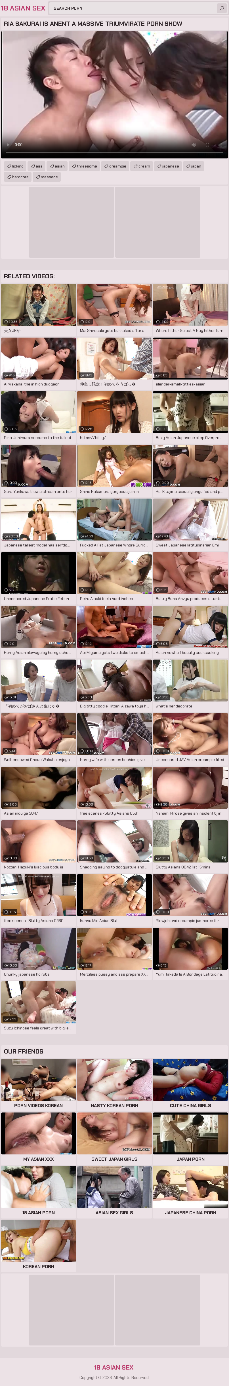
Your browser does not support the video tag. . (114, 94)
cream (144, 166)
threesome (87, 166)
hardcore (20, 176)
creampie (117, 166)
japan (196, 166)
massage (49, 176)
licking (18, 166)
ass (39, 166)
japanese (170, 166)
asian (60, 166)
